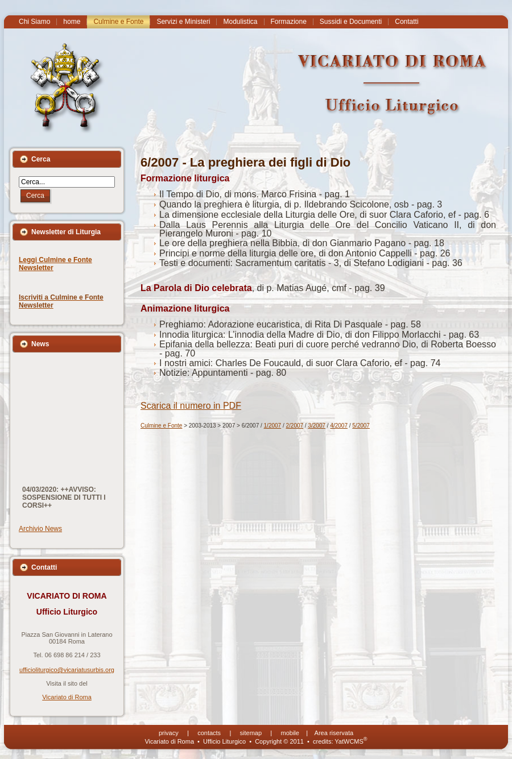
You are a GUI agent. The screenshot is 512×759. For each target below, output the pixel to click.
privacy (169, 732)
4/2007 (339, 425)
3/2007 (316, 425)
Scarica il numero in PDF (191, 405)
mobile (290, 732)
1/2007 (273, 425)
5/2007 (361, 425)
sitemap (251, 732)
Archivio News (40, 529)
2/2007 (295, 425)
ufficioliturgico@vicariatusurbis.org (66, 669)
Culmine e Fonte (161, 425)
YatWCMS (351, 741)
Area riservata (334, 732)
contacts (209, 732)
